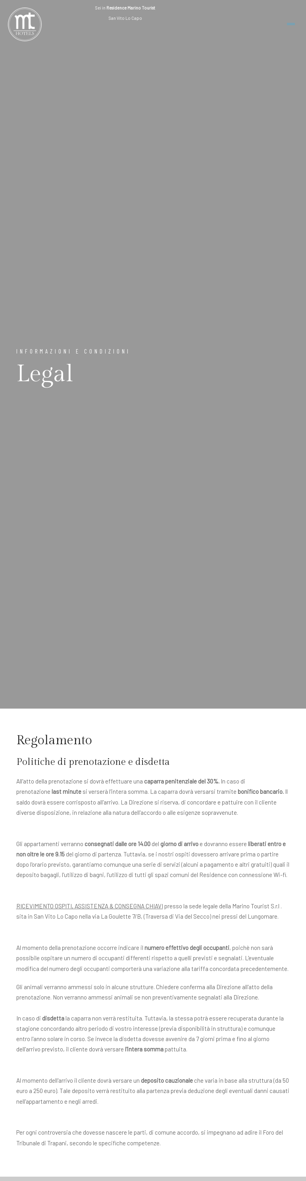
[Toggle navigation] (291, 24)
